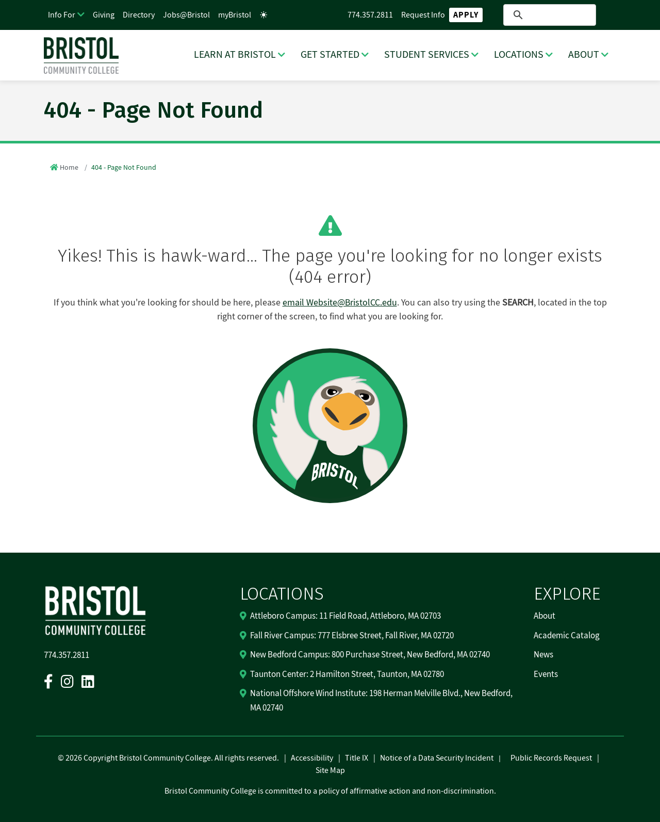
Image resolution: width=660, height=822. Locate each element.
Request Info (423, 15)
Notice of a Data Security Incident (436, 758)
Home (69, 167)
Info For (61, 15)
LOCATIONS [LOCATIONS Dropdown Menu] (518, 54)
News (543, 654)
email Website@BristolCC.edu (340, 303)
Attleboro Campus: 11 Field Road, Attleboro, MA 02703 (345, 616)
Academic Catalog (567, 635)
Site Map (330, 770)
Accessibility (312, 758)
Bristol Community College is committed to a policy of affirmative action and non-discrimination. (330, 791)
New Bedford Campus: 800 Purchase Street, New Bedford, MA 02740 (370, 654)
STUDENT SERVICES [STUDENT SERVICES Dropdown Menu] (426, 54)
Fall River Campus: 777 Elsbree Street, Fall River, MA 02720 (352, 635)
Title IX (356, 758)
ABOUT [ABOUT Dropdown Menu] (583, 54)
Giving (103, 15)
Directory (139, 15)
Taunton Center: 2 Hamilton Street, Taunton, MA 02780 (347, 674)
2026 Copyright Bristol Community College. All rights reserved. (171, 758)
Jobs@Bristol (186, 15)
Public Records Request (551, 758)
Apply (465, 15)
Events (546, 674)
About (544, 616)
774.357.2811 (370, 15)
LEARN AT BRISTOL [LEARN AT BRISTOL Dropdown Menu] (235, 54)
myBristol (234, 15)
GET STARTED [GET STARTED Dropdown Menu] (330, 54)
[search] (549, 15)
